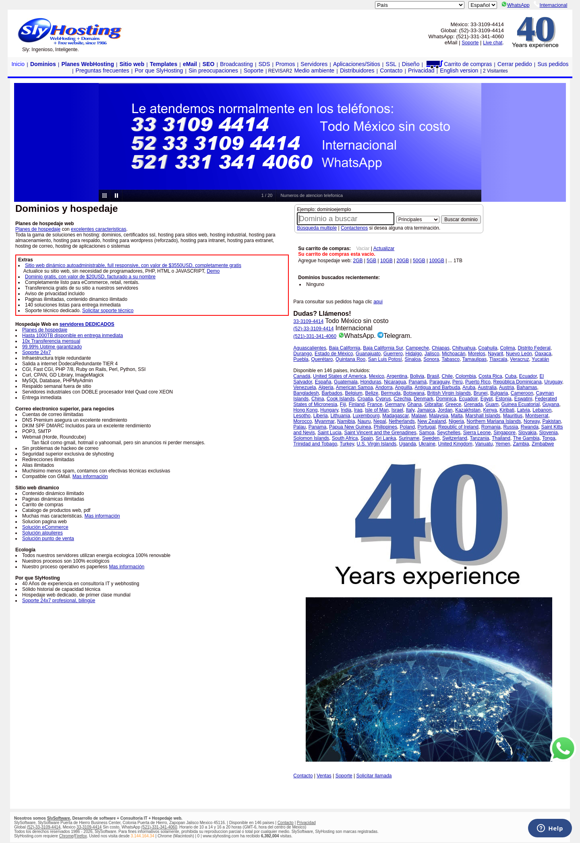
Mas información (90, 476)
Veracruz (519, 359)
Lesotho (302, 415)
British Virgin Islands (449, 393)
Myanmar (324, 421)
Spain (366, 438)
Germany (394, 404)
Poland (407, 427)
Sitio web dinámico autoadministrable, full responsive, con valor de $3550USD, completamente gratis (133, 265)
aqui (378, 301)
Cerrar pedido (514, 64)
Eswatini (523, 399)
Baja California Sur (383, 348)
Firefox (81, 836)
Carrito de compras (458, 64)
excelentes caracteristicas (98, 229)
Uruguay (553, 382)
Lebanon (541, 410)
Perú (457, 382)
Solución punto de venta (48, 538)
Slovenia (548, 432)
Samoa (426, 432)
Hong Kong (305, 410)
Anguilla (403, 387)
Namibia (346, 421)
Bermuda (391, 393)
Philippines (385, 427)
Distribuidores (357, 70)
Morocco (302, 421)
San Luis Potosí (385, 359)
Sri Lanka (386, 438)
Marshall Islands (482, 415)
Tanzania (479, 438)
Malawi (418, 415)
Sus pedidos (552, 64)
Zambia (521, 444)
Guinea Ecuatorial (520, 404)
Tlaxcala (498, 359)
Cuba (510, 376)
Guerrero (393, 353)
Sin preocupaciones (213, 70)
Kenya (490, 410)
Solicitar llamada (374, 776)
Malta (456, 415)
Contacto (391, 70)
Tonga (548, 438)
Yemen (502, 444)
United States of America (339, 376)
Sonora (431, 359)
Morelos (476, 353)
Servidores (313, 64)
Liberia (320, 415)
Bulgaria (499, 393)
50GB (419, 260)
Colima (507, 348)
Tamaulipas (474, 359)
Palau (299, 427)
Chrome (66, 836)
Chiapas (441, 348)
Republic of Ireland (458, 427)
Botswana (414, 393)
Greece (453, 404)
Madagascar (395, 415)
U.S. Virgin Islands (377, 444)
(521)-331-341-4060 (314, 336)
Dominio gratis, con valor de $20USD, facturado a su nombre (90, 277)
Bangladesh (306, 393)
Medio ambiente (314, 70)
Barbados (331, 393)
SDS (264, 64)
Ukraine (426, 444)
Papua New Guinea (350, 427)
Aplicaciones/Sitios (356, 64)
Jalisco (432, 353)
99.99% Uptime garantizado (52, 347)
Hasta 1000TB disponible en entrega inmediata (72, 335)
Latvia (523, 410)
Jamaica (426, 410)
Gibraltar (434, 404)
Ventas (324, 776)
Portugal (427, 427)
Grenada (473, 404)
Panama (318, 427)
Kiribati (506, 410)
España (323, 382)
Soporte (470, 43)
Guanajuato (368, 353)
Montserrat (536, 415)
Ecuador (528, 376)
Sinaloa (413, 359)
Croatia (365, 399)
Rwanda (530, 427)
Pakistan (551, 421)
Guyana (551, 404)
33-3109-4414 (308, 321)
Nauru (364, 421)
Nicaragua (395, 382)
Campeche (417, 348)
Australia (487, 387)
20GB (403, 260)
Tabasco (450, 359)
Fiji (343, 404)
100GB (436, 260)
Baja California (344, 348)
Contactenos (354, 228)
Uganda (407, 444)
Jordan (445, 410)
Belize (371, 393)
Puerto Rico (478, 382)
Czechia (402, 399)
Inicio (18, 64)
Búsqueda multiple (317, 228)
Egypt (487, 399)
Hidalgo (414, 353)
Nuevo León (519, 353)
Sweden (430, 438)
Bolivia (417, 376)
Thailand (501, 438)
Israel (397, 410)
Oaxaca (542, 353)
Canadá (301, 376)
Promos (285, 64)
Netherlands (402, 421)
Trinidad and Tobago (315, 444)
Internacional (551, 5)
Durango (302, 353)
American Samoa (354, 387)
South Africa (345, 438)
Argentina (397, 376)
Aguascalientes (309, 348)
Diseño (411, 64)
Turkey (347, 444)
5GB (371, 260)
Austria (506, 387)
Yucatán (540, 359)
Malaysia (438, 415)
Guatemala (346, 382)
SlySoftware (58, 818)
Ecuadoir (468, 399)
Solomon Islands (311, 438)
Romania (491, 427)
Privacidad (421, 70)
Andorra (384, 387)
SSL (391, 64)
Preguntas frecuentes (102, 70)
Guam (492, 404)
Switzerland (454, 438)
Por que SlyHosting (159, 70)
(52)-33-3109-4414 (313, 328)
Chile (447, 376)
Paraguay (439, 382)
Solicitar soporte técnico (107, 310)
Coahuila (487, 348)
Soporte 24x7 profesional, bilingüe (58, 600)
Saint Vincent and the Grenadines (380, 432)
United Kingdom (455, 444)
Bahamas (527, 387)
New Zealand (432, 421)
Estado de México (334, 353)
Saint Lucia (329, 432)
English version (459, 70)
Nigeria (456, 421)
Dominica (446, 399)
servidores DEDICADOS (87, 324)
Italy (410, 410)
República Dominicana (517, 382)
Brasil (433, 376)
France (374, 404)
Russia (510, 427)
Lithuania (340, 415)
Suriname (409, 438)
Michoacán (453, 353)
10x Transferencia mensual (51, 341)
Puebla (300, 359)
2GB (357, 260)
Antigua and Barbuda (437, 387)
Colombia (466, 376)
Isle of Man (377, 410)
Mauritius (513, 415)
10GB (386, 260)
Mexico (376, 376)
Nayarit (495, 353)
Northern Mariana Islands (494, 421)
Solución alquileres (42, 533)
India (346, 410)
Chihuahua (464, 348)
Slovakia (527, 432)
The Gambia (526, 438)
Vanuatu (484, 444)
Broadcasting (236, 64)
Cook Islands (340, 399)
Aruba (468, 387)
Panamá (418, 382)
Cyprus (383, 399)
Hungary (329, 410)
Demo (213, 271)
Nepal (379, 421)
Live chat (492, 43)
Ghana (414, 404)
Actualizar (384, 248)
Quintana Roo (350, 359)
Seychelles (448, 432)
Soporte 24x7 (36, 352)
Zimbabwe (543, 444)
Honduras (370, 382)
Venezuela (304, 387)
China (317, 399)
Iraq (358, 410)
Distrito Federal (534, 348)
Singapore (504, 432)
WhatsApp (515, 5)
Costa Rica (490, 376)
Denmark (423, 399)
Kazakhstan (468, 410)
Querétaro (322, 359)
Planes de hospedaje (37, 229)
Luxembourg (366, 415)
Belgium (353, 393)
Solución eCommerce (45, 527)
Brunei (481, 393)
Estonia (503, 399)
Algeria (325, 387)
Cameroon (522, 393)
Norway (532, 421)
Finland (357, 404)
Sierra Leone (477, 432)
